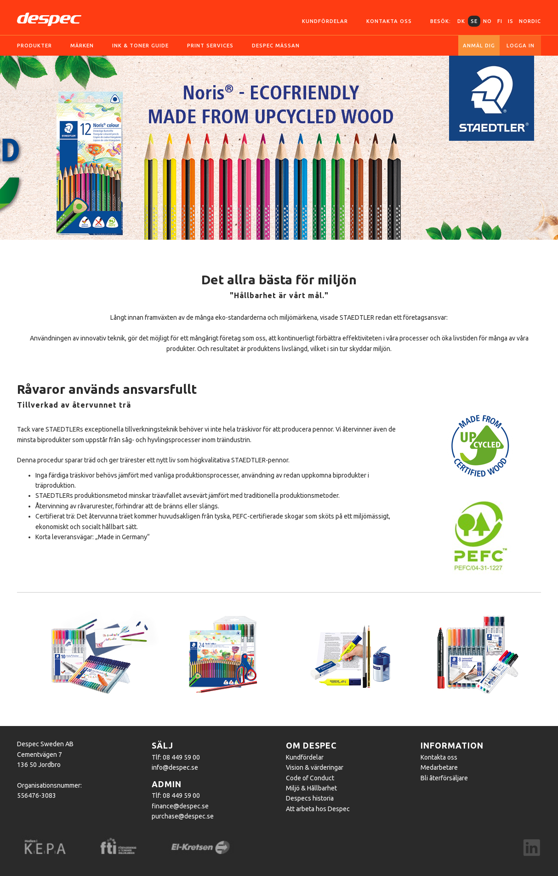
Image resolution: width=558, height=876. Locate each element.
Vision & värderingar (314, 767)
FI (499, 21)
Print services (210, 45)
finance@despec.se (180, 806)
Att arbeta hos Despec (318, 809)
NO (487, 21)
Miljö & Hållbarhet (311, 788)
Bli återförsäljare (444, 778)
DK (461, 21)
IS (510, 21)
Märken (82, 45)
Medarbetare (439, 767)
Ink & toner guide (140, 45)
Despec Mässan (276, 45)
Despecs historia (310, 798)
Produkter (34, 45)
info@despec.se (175, 767)
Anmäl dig (479, 45)
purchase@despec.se (183, 816)
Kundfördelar (325, 21)
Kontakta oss (389, 21)
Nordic (530, 21)
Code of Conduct (310, 778)
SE (474, 21)
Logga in (521, 45)
